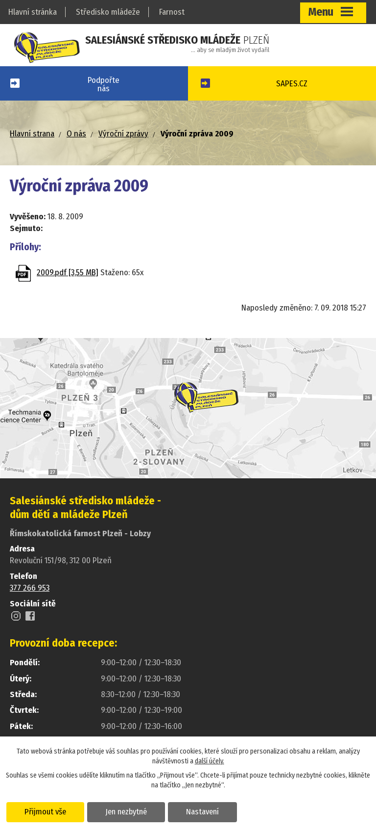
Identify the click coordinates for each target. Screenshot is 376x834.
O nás (76, 134)
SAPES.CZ (291, 83)
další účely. (209, 761)
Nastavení (202, 811)
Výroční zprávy (123, 134)
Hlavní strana (32, 134)
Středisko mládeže (108, 12)
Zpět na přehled (67, 311)
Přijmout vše (45, 811)
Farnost (172, 12)
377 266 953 (29, 588)
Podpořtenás (103, 84)
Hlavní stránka (32, 12)
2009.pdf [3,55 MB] (67, 272)
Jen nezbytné (126, 811)
